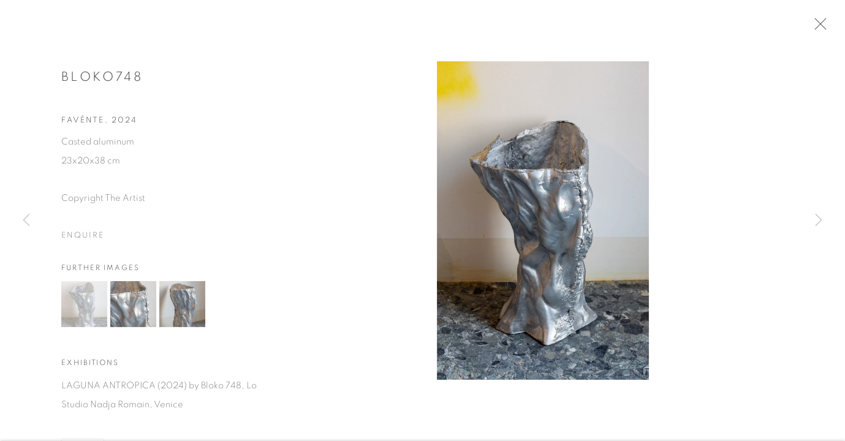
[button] (84, 308)
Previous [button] (26, 220)
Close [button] (823, 27)
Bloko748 (102, 80)
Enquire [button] (82, 239)
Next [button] (818, 220)
